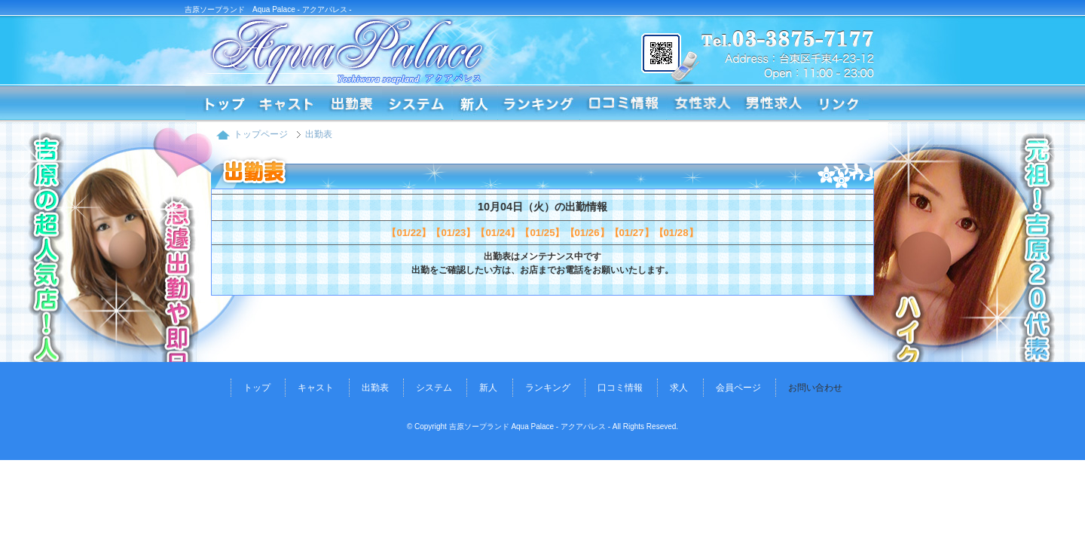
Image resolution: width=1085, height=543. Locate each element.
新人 (474, 103)
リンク (838, 103)
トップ (256, 387)
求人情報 (702, 103)
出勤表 (352, 103)
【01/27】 (632, 232)
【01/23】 (453, 232)
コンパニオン (287, 103)
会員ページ (738, 387)
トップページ (218, 103)
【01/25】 (542, 232)
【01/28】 (676, 232)
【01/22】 (409, 232)
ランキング (538, 103)
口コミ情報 (623, 103)
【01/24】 (497, 232)
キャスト (316, 387)
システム (416, 103)
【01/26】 (587, 232)
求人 (679, 387)
